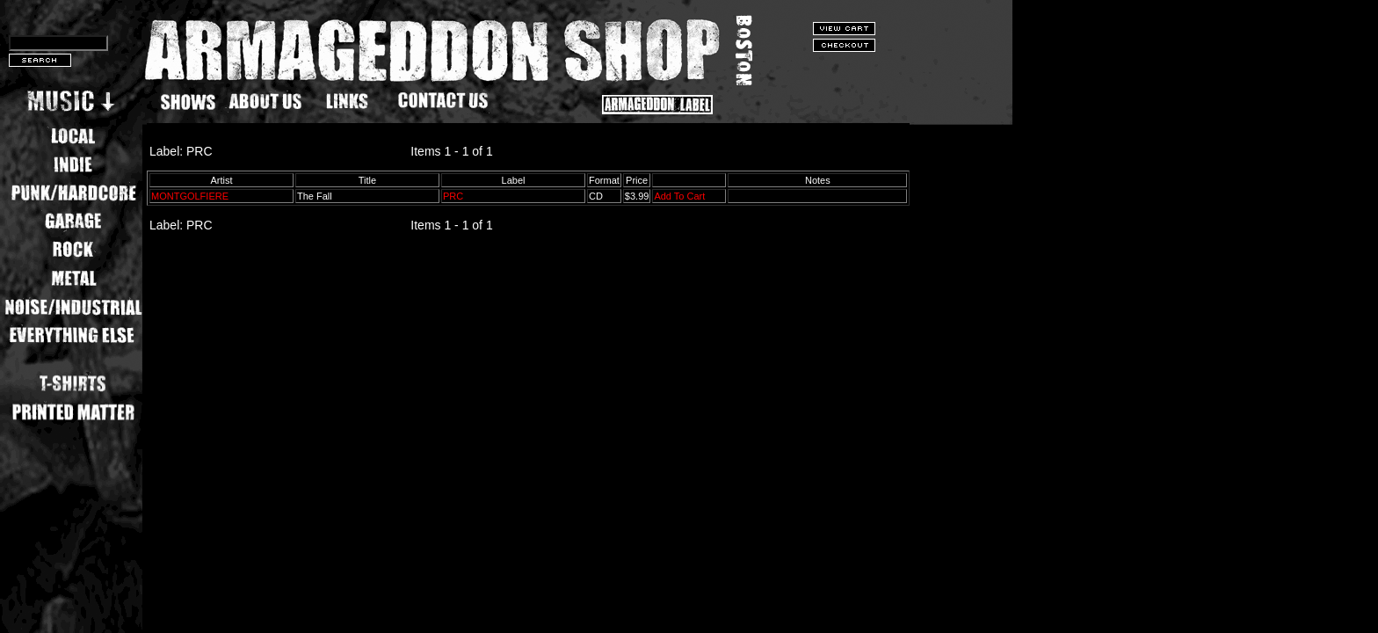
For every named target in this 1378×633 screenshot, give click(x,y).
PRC (453, 196)
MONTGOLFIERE (189, 196)
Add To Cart (679, 196)
